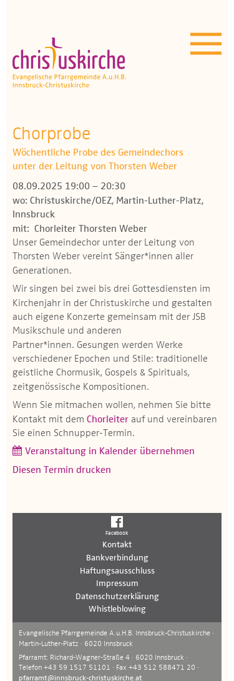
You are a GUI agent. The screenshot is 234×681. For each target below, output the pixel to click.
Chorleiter (108, 420)
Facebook (117, 525)
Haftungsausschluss (117, 571)
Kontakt (117, 544)
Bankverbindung (117, 558)
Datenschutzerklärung (117, 596)
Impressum (117, 583)
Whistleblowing (117, 609)
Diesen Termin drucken (61, 470)
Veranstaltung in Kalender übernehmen (110, 452)
